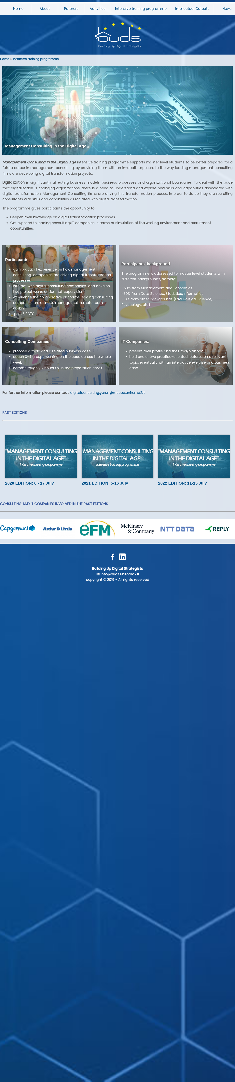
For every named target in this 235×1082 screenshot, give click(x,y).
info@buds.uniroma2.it (120, 574)
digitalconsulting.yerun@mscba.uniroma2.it (107, 392)
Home (4, 59)
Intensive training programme (36, 59)
